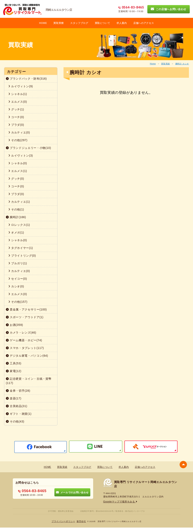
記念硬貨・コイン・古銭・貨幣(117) (28, 381)
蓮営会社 (80, 521)
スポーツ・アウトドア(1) (24, 317)
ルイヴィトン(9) (20, 86)
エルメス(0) (17, 101)
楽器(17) (13, 398)
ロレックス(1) (19, 224)
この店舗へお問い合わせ (168, 9)
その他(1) (16, 209)
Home (153, 64)
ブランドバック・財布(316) (26, 78)
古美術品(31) (16, 406)
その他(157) (17, 301)
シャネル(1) (17, 94)
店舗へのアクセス (143, 23)
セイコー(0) (17, 278)
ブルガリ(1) (17, 263)
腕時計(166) (16, 217)
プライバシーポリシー (64, 521)
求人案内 (121, 23)
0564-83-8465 (32, 490)
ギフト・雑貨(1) (18, 413)
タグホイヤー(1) (20, 248)
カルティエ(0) (19, 132)
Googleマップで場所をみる (119, 501)
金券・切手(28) (18, 390)
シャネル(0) (17, 163)
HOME (43, 23)
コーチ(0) (16, 117)
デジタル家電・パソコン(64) (27, 355)
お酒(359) (14, 324)
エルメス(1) (17, 171)
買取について (102, 23)
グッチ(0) (16, 178)
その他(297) (17, 140)
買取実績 (165, 64)
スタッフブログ (79, 23)
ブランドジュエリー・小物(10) (28, 147)
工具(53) (13, 363)
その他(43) (15, 421)
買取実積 (58, 23)
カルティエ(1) (19, 201)
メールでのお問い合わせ (72, 492)
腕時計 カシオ (182, 64)
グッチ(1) (16, 109)
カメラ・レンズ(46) (21, 332)
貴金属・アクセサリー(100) (26, 309)
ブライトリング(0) (22, 255)
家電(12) (13, 371)
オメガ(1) (16, 232)
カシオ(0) (16, 286)
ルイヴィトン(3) (20, 155)
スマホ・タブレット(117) (25, 348)
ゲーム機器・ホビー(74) (24, 340)
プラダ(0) (16, 124)
